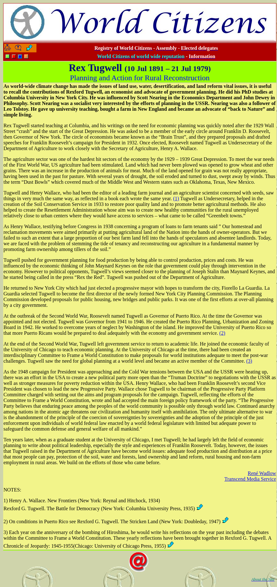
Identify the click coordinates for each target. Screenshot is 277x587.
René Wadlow (262, 473)
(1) (176, 198)
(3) (249, 361)
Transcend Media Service (250, 479)
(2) (222, 333)
